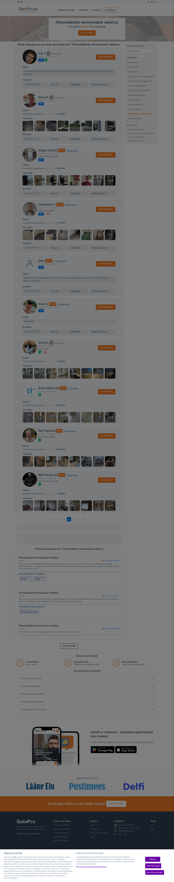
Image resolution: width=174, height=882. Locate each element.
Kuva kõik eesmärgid (155, 872)
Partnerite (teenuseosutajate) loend (91, 867)
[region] (87, 865)
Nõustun (153, 859)
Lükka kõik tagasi (153, 866)
